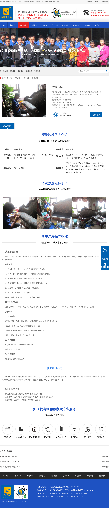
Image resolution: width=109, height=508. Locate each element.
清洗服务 (23, 25)
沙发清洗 (29, 71)
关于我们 (6, 476)
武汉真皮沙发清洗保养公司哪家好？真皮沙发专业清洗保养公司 (29, 397)
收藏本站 (105, 2)
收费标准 (65, 25)
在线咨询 (96, 115)
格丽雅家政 (87, 25)
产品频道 (18, 78)
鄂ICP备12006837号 (76, 497)
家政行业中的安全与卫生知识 (10, 462)
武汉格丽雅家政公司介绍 (8, 456)
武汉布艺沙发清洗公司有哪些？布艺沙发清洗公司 (24, 400)
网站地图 (97, 2)
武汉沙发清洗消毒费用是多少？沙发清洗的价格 (23, 394)
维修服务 (21, 71)
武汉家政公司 (35, 377)
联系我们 (98, 25)
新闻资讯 (76, 25)
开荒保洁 (44, 25)
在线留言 (89, 2)
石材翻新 (34, 25)
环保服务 (13, 71)
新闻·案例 (78, 476)
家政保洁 (13, 25)
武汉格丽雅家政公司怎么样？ (10, 467)
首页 (3, 25)
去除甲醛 (55, 25)
